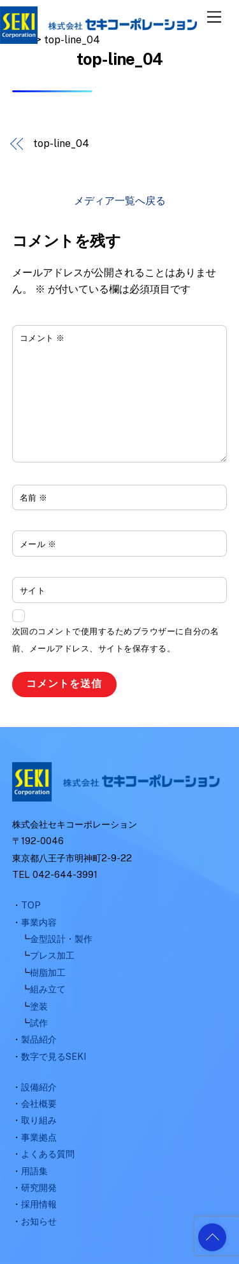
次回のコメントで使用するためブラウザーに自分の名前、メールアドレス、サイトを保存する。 (115, 640)
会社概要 (39, 1103)
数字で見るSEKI (53, 1056)
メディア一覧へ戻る (120, 201)
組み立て (48, 988)
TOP (31, 904)
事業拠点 (39, 1137)
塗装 (39, 1006)
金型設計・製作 (61, 938)
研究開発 (39, 1187)
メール (38, 544)
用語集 (34, 1170)
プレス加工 (52, 955)
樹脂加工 (48, 972)
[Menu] (214, 17)
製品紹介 (39, 1039)
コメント (42, 338)
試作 (39, 1022)
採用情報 (39, 1203)
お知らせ (39, 1221)
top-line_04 (61, 143)
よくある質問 (48, 1153)
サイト (33, 590)
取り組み (39, 1120)
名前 (34, 498)
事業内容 (39, 922)
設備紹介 (39, 1086)
